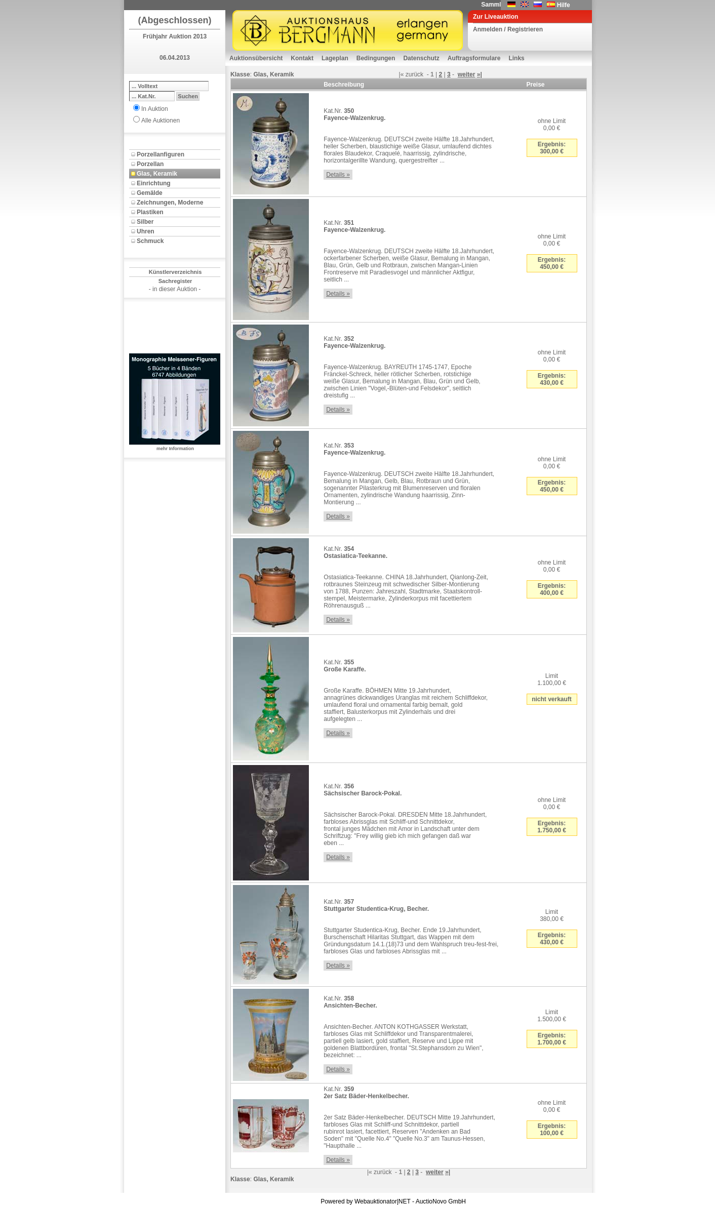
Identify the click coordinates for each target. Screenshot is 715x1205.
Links (516, 58)
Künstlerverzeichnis (175, 272)
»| (479, 74)
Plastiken (150, 212)
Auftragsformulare (474, 58)
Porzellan (150, 164)
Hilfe (563, 5)
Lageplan (335, 58)
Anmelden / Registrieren (508, 29)
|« (401, 74)
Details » (338, 174)
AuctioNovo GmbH (441, 1201)
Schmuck (150, 241)
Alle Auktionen (160, 120)
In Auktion (154, 108)
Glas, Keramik (157, 173)
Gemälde (150, 192)
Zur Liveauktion (495, 16)
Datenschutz (421, 58)
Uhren (145, 231)
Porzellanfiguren (160, 154)
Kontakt (302, 58)
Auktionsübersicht (256, 58)
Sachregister (175, 281)
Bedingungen (375, 58)
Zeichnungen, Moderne (170, 202)
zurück (414, 74)
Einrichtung (154, 183)
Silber (145, 221)
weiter (466, 74)
